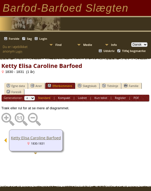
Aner (36, 86)
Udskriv (108, 51)
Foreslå (14, 92)
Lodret (82, 98)
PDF (136, 98)
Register (120, 98)
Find (58, 45)
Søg (29, 39)
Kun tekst (101, 98)
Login (43, 39)
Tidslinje (110, 86)
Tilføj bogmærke (134, 51)
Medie (87, 45)
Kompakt (64, 98)
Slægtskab (87, 86)
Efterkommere (60, 86)
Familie (131, 86)
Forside (14, 39)
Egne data (16, 86)
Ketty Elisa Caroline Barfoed (36, 137)
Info (114, 45)
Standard (44, 98)
